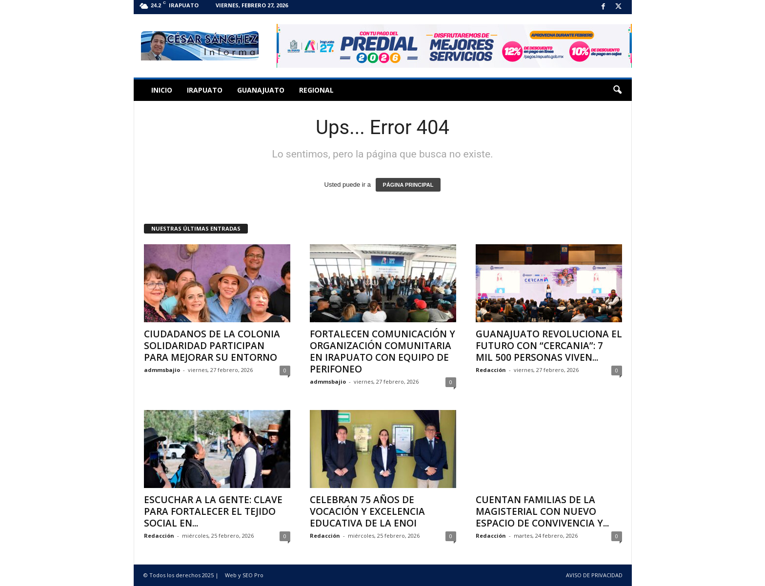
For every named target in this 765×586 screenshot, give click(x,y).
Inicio (161, 90)
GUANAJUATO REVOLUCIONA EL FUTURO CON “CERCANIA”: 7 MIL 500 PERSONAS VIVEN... (549, 346)
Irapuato (204, 90)
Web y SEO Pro (244, 575)
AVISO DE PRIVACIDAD (594, 575)
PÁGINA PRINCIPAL (408, 185)
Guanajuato (260, 90)
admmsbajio (162, 369)
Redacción (491, 369)
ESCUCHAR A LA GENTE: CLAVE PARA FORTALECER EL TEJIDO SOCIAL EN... (213, 511)
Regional (316, 90)
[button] (617, 90)
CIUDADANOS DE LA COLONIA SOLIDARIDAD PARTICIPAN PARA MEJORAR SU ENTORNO (212, 346)
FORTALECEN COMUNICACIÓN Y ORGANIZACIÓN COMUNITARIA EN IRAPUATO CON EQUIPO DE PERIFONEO (382, 351)
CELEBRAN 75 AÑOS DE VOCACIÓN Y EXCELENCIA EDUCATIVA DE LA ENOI (367, 511)
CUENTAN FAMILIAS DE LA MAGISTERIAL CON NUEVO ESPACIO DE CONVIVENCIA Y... (542, 511)
